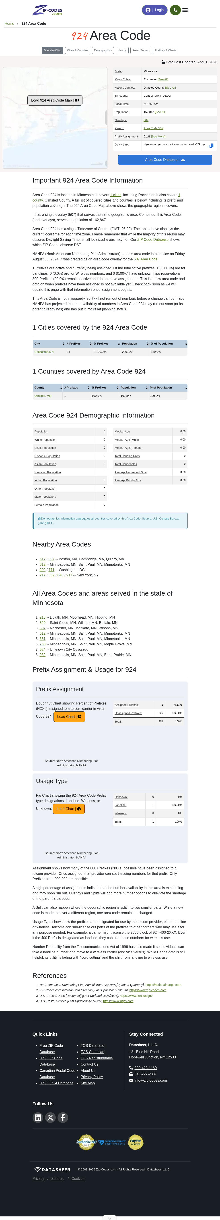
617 (43, 559)
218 (43, 617)
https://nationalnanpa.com (163, 985)
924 (43, 649)
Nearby (122, 50)
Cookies (78, 1179)
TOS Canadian (92, 1052)
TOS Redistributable (97, 1058)
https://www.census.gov (136, 996)
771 (52, 570)
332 (52, 575)
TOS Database (92, 1045)
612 (43, 564)
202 (43, 570)
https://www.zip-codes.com (148, 990)
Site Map (88, 1083)
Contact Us (89, 1064)
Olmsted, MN (43, 395)
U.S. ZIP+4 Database (57, 1083)
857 (52, 559)
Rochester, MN (44, 351)
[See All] (163, 79)
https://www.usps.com (118, 1001)
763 (43, 644)
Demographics (103, 50)
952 (43, 655)
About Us (88, 1070)
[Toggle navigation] (185, 10)
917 (69, 575)
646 (61, 575)
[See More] (158, 136)
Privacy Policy (92, 1077)
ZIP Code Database (153, 239)
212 (43, 575)
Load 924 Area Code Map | (55, 100)
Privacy (38, 1179)
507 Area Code (146, 259)
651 (43, 639)
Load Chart (66, 717)
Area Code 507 (153, 128)
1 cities (115, 195)
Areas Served (140, 50)
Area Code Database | (165, 160)
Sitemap (57, 1179)
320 (43, 623)
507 (146, 120)
